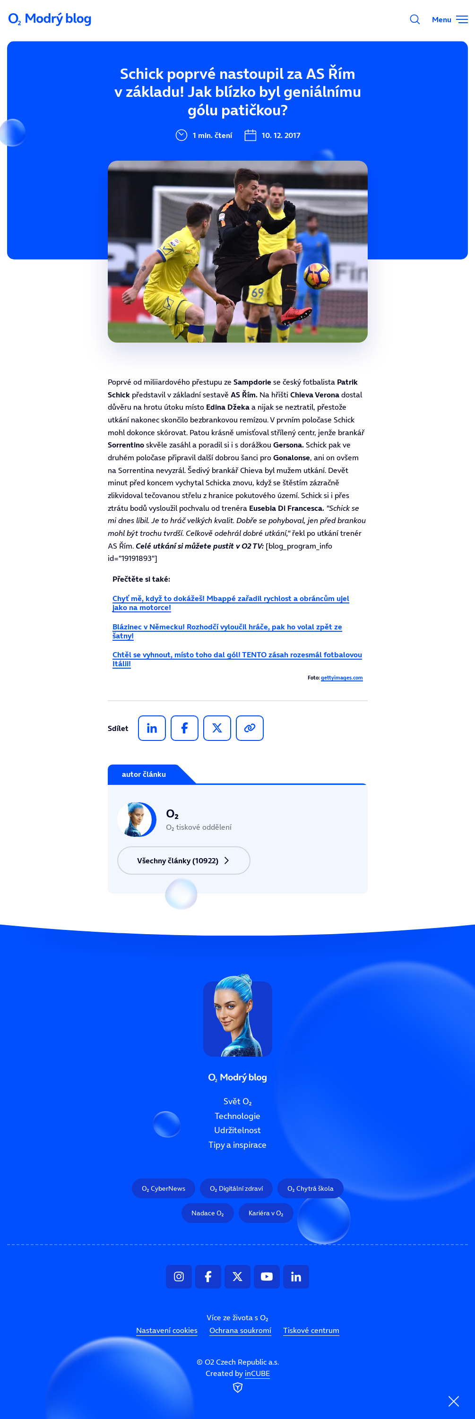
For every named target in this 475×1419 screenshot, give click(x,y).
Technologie (237, 1116)
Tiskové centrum (311, 1330)
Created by (238, 1382)
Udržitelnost (237, 1131)
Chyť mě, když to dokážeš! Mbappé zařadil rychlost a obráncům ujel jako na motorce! (230, 602)
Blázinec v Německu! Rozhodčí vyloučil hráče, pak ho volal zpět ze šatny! (227, 631)
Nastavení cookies (167, 1330)
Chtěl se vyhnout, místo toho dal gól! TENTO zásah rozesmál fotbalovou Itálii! (237, 659)
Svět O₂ (238, 1101)
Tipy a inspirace (237, 1145)
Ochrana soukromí (240, 1330)
